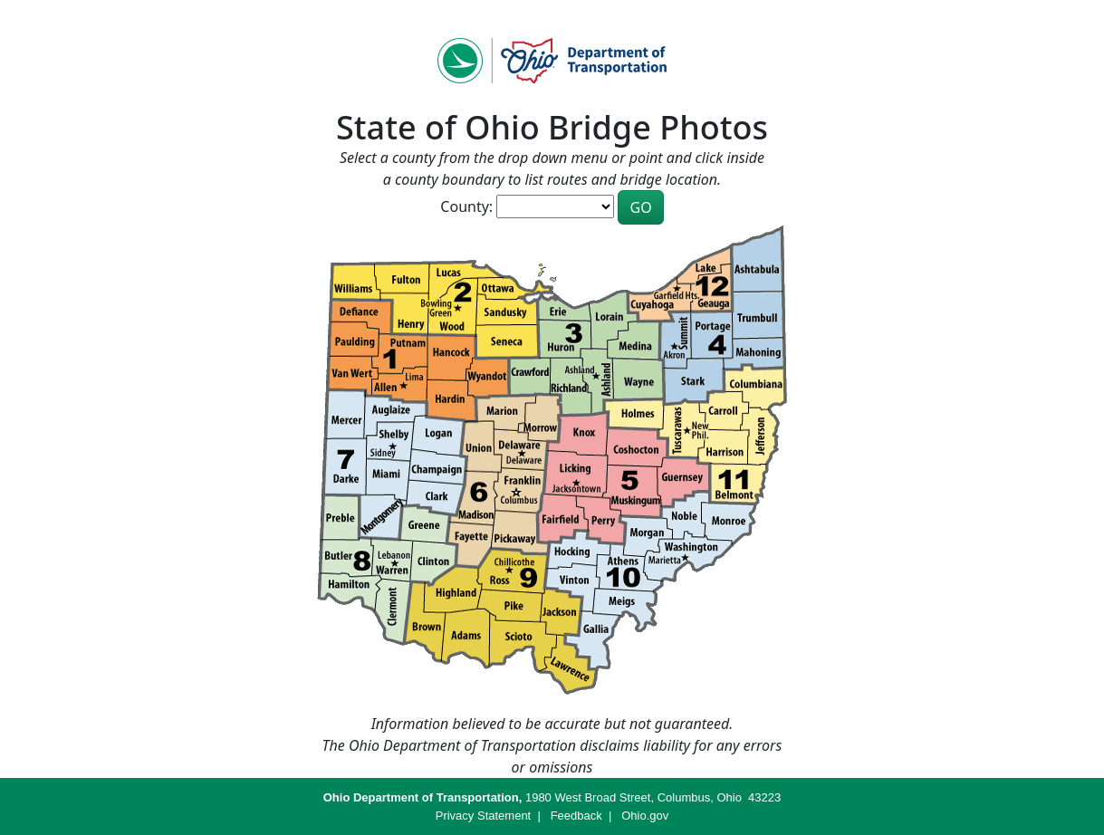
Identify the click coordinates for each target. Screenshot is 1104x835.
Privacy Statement (484, 815)
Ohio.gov (644, 815)
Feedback (576, 815)
